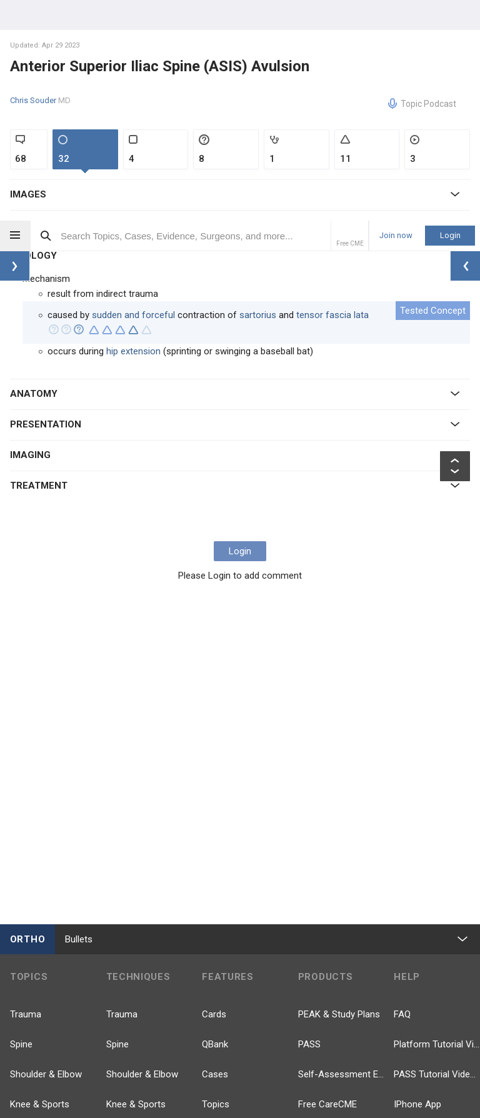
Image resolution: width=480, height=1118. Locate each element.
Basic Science (39, 1063)
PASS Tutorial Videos (437, 853)
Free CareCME (327, 883)
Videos (216, 973)
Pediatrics (30, 913)
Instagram (427, 1094)
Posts (214, 943)
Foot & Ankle (36, 1003)
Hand (20, 973)
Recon (23, 943)
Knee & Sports (39, 883)
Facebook (331, 1019)
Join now (395, 15)
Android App (419, 913)
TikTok (324, 1094)
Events (215, 1003)
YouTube (424, 1019)
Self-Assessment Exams (341, 853)
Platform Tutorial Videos (437, 823)
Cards (214, 793)
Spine (21, 823)
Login (450, 14)
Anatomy (29, 1093)
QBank (215, 823)
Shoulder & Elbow (46, 853)
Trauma (25, 793)
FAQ (402, 793)
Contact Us (417, 943)
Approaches (131, 1063)
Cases (215, 853)
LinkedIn (423, 1056)
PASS (309, 823)
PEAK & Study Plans (339, 793)
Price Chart (321, 913)
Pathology (30, 1033)
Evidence (220, 913)
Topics (215, 883)
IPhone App (417, 883)
